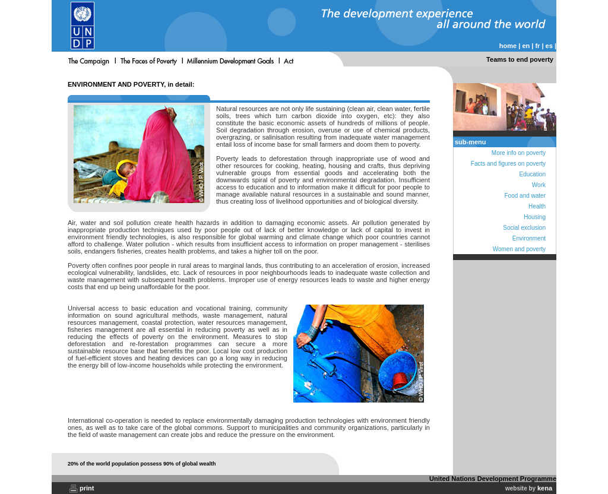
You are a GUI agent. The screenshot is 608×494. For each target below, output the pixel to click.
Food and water (525, 195)
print (87, 488)
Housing (535, 217)
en (526, 45)
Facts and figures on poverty (508, 163)
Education (533, 174)
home (508, 45)
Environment (529, 238)
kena (544, 488)
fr (537, 45)
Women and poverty (519, 249)
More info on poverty (519, 153)
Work (539, 185)
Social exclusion (524, 227)
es (549, 45)
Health (537, 206)
